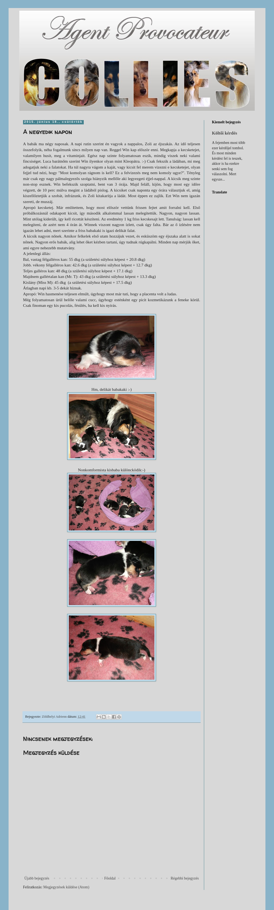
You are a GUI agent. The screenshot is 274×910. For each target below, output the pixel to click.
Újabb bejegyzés (36, 878)
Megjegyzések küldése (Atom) (66, 887)
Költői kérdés (224, 133)
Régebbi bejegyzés (185, 878)
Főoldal (110, 878)
